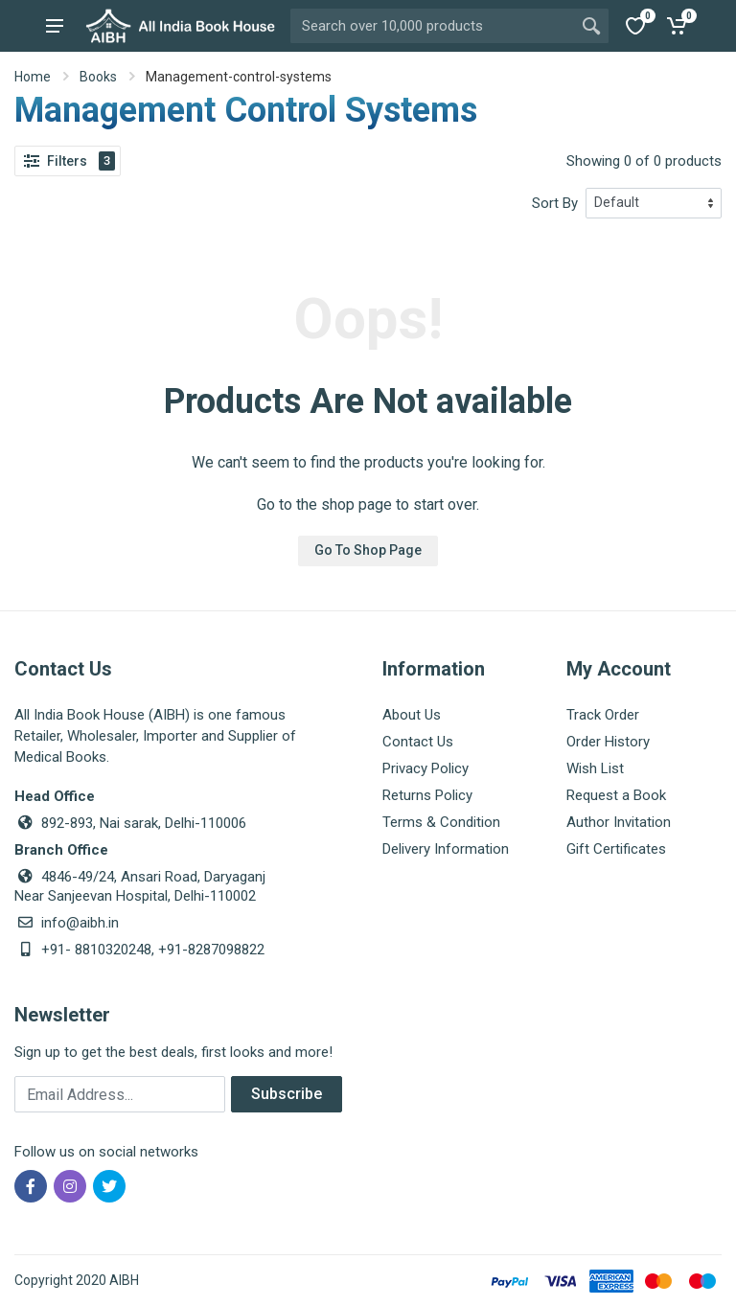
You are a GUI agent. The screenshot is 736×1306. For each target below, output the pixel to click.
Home (32, 76)
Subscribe (286, 1094)
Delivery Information (445, 849)
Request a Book (616, 795)
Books (98, 76)
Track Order (602, 714)
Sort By (555, 203)
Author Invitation (618, 822)
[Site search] (432, 26)
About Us (411, 714)
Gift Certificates (616, 849)
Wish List (595, 768)
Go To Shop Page (368, 550)
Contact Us (417, 741)
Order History (608, 741)
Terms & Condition (441, 822)
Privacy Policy (425, 768)
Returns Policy (427, 795)
